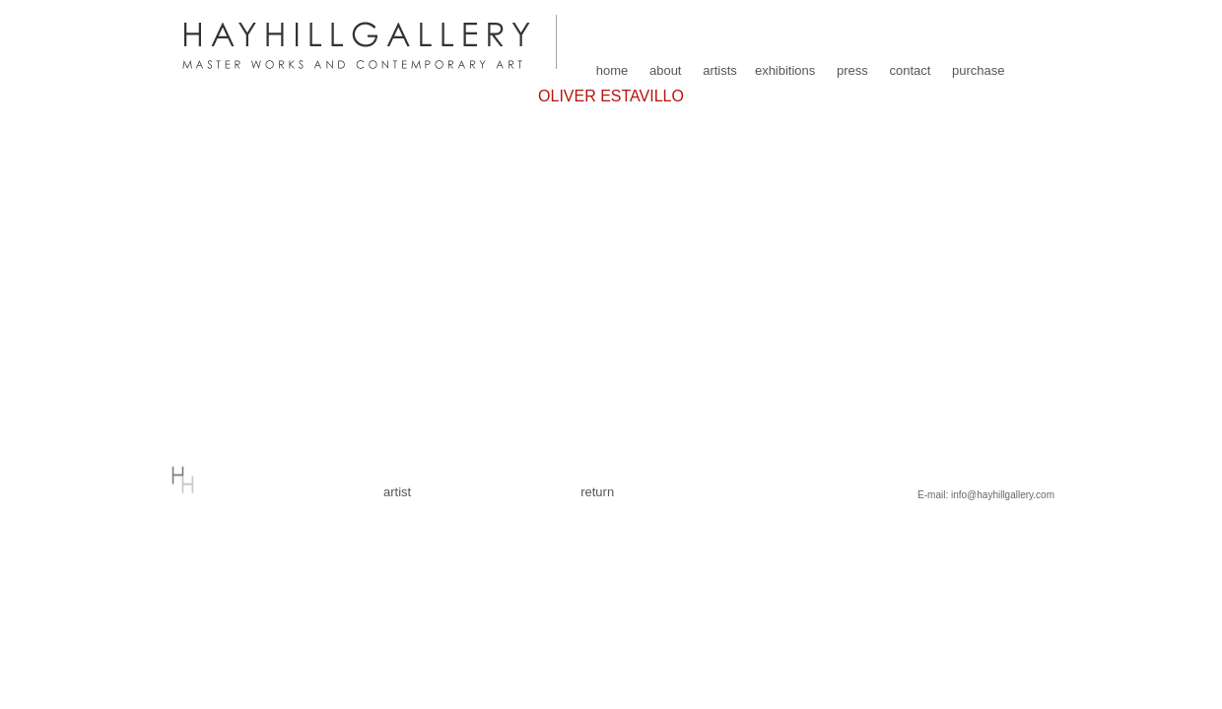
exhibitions (785, 70)
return (597, 491)
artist (397, 491)
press (852, 70)
